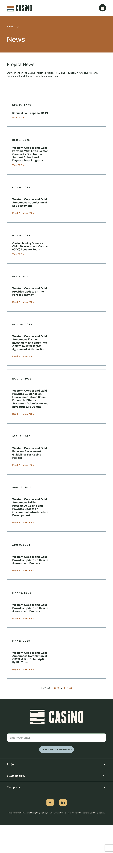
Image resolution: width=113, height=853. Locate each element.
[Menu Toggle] (102, 7)
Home (10, 26)
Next (69, 715)
